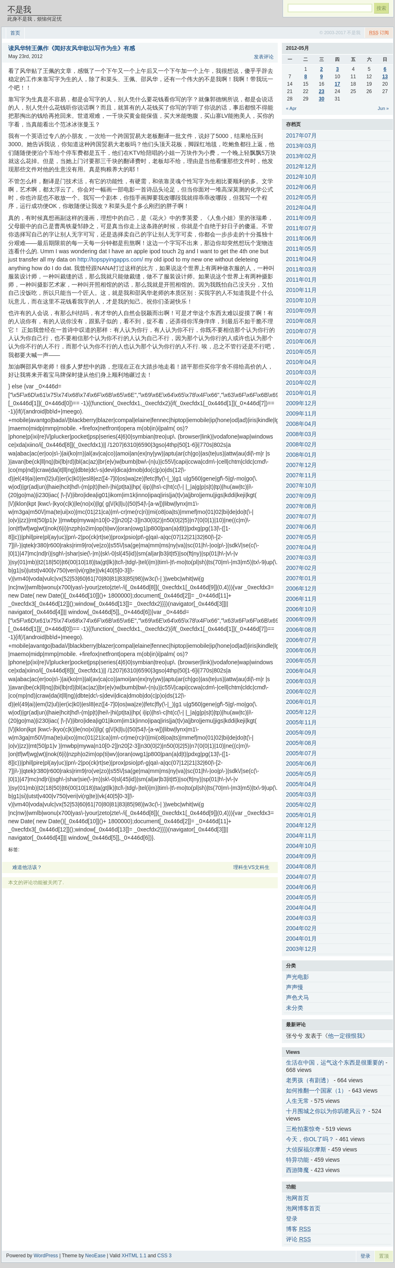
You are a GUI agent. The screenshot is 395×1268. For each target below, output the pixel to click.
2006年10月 (301, 609)
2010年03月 (301, 372)
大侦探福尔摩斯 (306, 1149)
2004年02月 (301, 928)
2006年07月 (301, 640)
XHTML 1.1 (133, 1256)
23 (321, 91)
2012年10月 (301, 176)
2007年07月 (301, 516)
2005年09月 (301, 732)
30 (321, 99)
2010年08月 (301, 321)
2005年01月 (301, 815)
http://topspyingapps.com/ (110, 259)
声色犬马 (297, 997)
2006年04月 (301, 671)
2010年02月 (301, 382)
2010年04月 (301, 362)
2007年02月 (301, 568)
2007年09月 (301, 496)
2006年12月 (301, 588)
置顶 (384, 1256)
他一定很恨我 (345, 1035)
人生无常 (297, 1101)
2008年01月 (301, 454)
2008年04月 (301, 423)
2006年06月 (301, 650)
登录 (291, 1218)
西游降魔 (297, 1170)
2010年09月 (301, 310)
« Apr (291, 108)
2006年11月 (301, 598)
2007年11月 (301, 475)
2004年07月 (301, 876)
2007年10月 (301, 485)
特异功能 (297, 1159)
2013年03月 (301, 145)
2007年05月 (301, 537)
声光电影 (297, 977)
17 (337, 84)
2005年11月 (301, 722)
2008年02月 (301, 444)
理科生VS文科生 (251, 867)
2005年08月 (301, 743)
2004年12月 (301, 825)
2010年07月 (301, 331)
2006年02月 (301, 691)
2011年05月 (301, 248)
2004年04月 (301, 907)
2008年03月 (301, 434)
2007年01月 (301, 578)
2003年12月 (301, 949)
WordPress (46, 1256)
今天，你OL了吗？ (310, 1139)
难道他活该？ (27, 867)
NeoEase (95, 1256)
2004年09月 (301, 856)
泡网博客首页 (303, 1208)
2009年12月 (301, 403)
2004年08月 (301, 866)
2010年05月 (301, 351)
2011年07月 (301, 228)
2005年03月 (301, 794)
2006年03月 (301, 681)
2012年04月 (301, 207)
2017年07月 (301, 135)
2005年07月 (301, 753)
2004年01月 (301, 938)
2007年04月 (301, 547)
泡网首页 (297, 1198)
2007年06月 (301, 526)
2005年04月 (301, 784)
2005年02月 (301, 804)
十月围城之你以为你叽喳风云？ (326, 1111)
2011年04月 (301, 259)
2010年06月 (301, 341)
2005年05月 (301, 774)
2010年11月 (301, 290)
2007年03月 (301, 557)
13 (385, 76)
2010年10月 (301, 300)
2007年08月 (301, 506)
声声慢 (294, 987)
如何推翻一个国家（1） (316, 1090)
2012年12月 (301, 166)
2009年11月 (301, 413)
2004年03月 (301, 918)
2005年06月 (301, 763)
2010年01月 (301, 393)
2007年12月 (301, 465)
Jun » (383, 108)
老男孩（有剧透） (309, 1080)
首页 (15, 33)
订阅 (379, 32)
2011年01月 (301, 279)
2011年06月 (301, 238)
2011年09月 (301, 218)
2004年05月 (301, 897)
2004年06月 (301, 887)
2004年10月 (301, 846)
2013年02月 (301, 156)
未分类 (294, 1007)
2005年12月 (301, 712)
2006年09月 (301, 619)
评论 (298, 1239)
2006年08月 (301, 629)
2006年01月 (301, 701)
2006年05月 (301, 660)
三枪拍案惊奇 (303, 1129)
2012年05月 (301, 197)
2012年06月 (301, 187)
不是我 (19, 9)
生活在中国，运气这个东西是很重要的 (335, 1062)
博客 (298, 1229)
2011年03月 (301, 269)
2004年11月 (301, 835)
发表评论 (264, 57)
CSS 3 (164, 1256)
